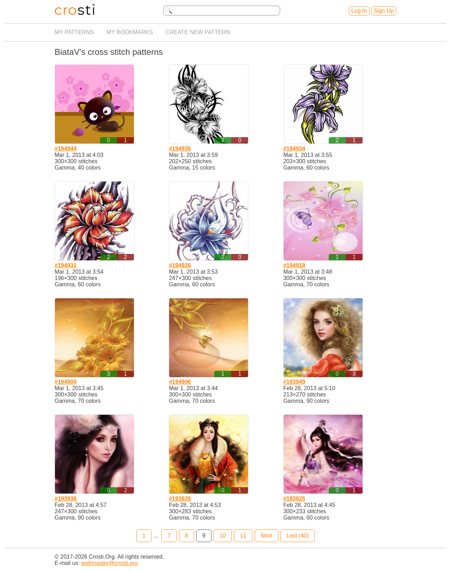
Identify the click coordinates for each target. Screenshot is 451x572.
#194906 (180, 382)
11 (243, 536)
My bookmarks (130, 32)
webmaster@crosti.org (109, 563)
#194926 (180, 265)
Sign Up (384, 11)
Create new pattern (198, 32)
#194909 (65, 382)
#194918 (294, 265)
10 (223, 536)
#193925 (294, 499)
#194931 (65, 265)
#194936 (180, 149)
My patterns (74, 32)
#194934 (294, 149)
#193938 (65, 499)
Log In (359, 11)
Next (266, 536)
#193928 (180, 499)
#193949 (294, 382)
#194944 (65, 149)
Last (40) (297, 536)
